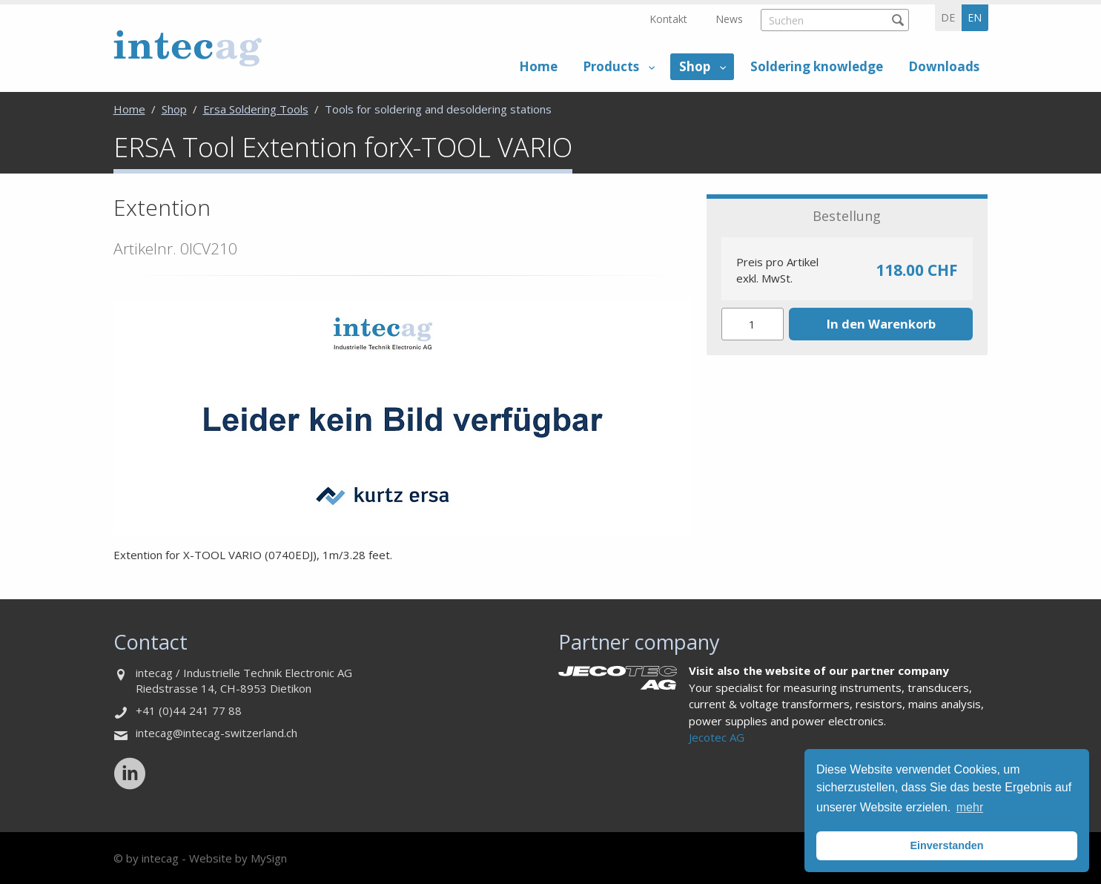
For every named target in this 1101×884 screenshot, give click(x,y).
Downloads (943, 66)
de (948, 17)
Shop (694, 66)
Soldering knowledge (816, 66)
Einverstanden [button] (946, 845)
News (729, 19)
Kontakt (668, 19)
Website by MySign (238, 858)
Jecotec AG (716, 737)
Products (611, 66)
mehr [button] (969, 807)
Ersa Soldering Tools (255, 109)
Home (538, 66)
